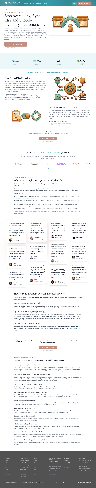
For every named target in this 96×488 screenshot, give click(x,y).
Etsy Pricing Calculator (83, 466)
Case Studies (7, 474)
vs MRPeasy (66, 460)
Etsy (35, 474)
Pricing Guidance (23, 476)
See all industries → (53, 474)
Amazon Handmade (38, 471)
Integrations (38, 3)
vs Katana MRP (67, 462)
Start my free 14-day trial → (15, 44)
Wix (35, 467)
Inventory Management (24, 458)
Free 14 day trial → (84, 3)
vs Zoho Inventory (67, 465)
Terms (78, 482)
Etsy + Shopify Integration (27, 9)
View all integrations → (48, 168)
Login (74, 3)
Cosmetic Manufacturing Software (54, 471)
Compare (66, 456)
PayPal (35, 462)
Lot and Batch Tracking (24, 471)
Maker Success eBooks (83, 470)
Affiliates (6, 462)
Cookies (89, 482)
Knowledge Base (82, 458)
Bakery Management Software (55, 466)
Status (6, 467)
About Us (7, 471)
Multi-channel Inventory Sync (25, 462)
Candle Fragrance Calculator (84, 468)
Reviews (32, 3)
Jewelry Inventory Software (54, 464)
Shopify (15, 9)
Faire (35, 469)
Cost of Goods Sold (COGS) (25, 467)
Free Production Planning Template (84, 463)
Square (35, 460)
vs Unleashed (66, 458)
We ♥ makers (52, 456)
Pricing (45, 3)
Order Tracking (23, 469)
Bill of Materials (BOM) (24, 460)
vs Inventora (66, 467)
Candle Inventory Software (54, 468)
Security (85, 482)
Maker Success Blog (82, 473)
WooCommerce (37, 465)
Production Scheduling (24, 465)
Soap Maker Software (53, 461)
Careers (6, 465)
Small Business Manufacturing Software (55, 459)
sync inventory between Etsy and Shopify (20, 87)
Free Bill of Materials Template (85, 460)
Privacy (81, 482)
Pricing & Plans (8, 458)
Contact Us (7, 469)
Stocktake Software (23, 474)
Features (26, 3)
